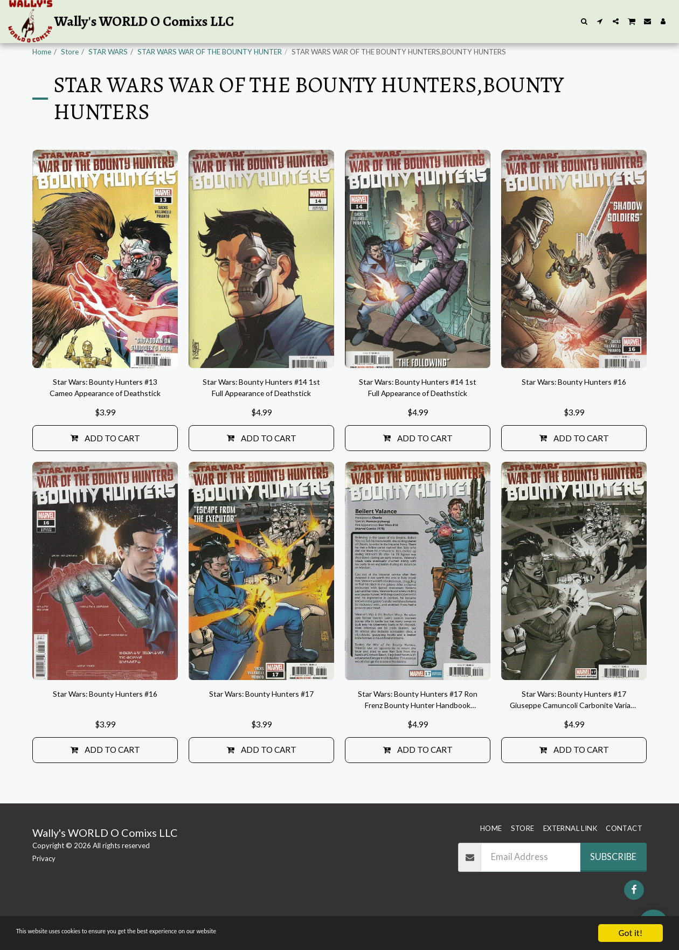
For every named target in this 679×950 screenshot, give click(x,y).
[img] (105, 285)
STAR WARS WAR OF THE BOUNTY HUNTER (209, 51)
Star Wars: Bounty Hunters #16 (573, 409)
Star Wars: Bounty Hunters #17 (261, 727)
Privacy (44, 878)
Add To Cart (105, 469)
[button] (584, 21)
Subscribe (613, 876)
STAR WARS (108, 51)
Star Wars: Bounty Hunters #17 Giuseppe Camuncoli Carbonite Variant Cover (573, 735)
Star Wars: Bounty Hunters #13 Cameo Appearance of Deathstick (105, 417)
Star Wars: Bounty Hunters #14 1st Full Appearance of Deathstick (261, 417)
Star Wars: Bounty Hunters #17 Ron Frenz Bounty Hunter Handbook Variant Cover (417, 735)
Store (70, 51)
